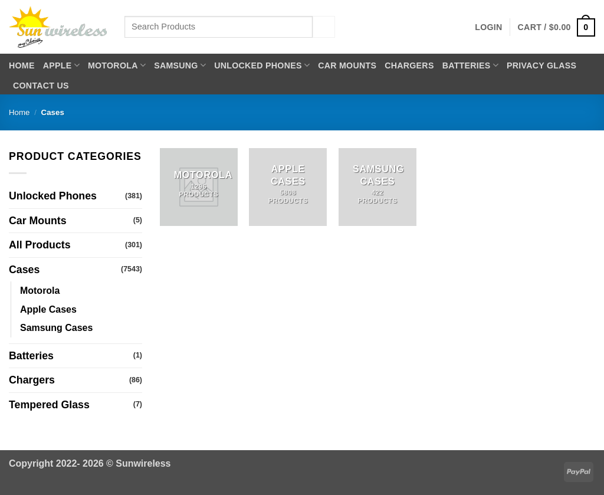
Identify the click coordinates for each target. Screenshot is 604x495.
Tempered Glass (49, 405)
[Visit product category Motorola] (199, 187)
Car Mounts (347, 65)
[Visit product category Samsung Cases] (377, 187)
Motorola (117, 65)
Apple (61, 65)
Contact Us (41, 85)
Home (22, 65)
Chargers (409, 65)
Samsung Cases (56, 328)
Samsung (180, 65)
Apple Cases (48, 309)
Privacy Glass (541, 65)
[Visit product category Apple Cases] (288, 187)
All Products (40, 245)
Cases (24, 270)
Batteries (470, 65)
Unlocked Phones (262, 65)
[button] (488, 27)
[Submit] (324, 27)
